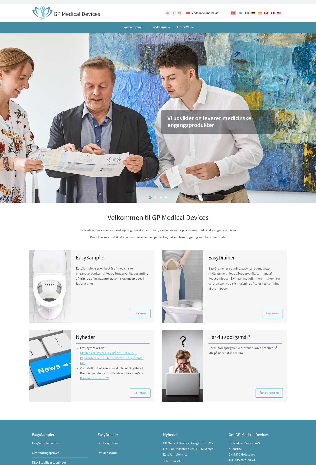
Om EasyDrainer (109, 439)
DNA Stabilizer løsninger (49, 458)
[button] (150, 193)
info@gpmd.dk (249, 462)
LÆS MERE (140, 309)
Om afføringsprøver (45, 449)
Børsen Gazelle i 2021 (94, 374)
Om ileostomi (107, 449)
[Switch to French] (247, 8)
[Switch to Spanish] (260, 8)
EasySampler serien (45, 439)
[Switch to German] (253, 8)
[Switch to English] (240, 8)
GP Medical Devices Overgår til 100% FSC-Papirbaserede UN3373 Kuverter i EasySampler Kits (112, 354)
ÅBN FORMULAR (269, 389)
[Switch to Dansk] (233, 9)
